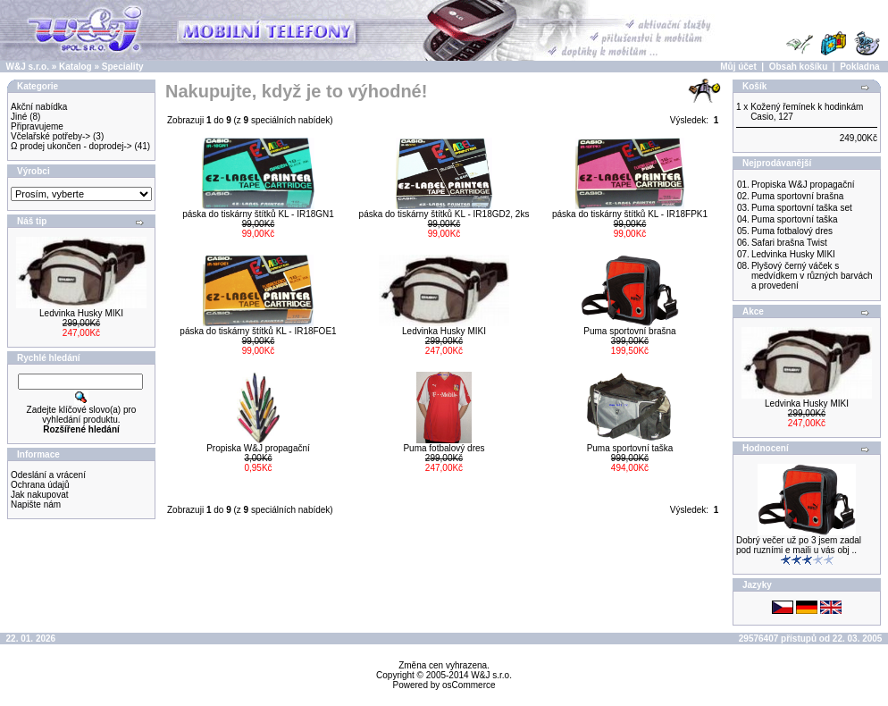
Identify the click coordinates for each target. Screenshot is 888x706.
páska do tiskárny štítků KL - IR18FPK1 (630, 214)
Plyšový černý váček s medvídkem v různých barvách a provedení (812, 275)
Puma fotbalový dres (443, 448)
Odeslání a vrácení (48, 475)
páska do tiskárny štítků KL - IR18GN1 (258, 214)
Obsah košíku (798, 66)
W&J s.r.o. (27, 66)
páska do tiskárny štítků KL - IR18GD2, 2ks (444, 214)
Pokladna (859, 66)
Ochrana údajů (40, 485)
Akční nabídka (39, 107)
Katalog (75, 66)
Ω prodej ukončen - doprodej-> (71, 146)
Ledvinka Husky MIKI (81, 313)
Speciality (123, 66)
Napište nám (36, 504)
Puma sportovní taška (630, 448)
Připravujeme (37, 126)
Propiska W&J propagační (258, 448)
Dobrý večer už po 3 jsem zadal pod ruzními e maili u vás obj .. (798, 545)
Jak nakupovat (40, 495)
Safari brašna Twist (789, 243)
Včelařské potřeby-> (50, 136)
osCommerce (468, 685)
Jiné (19, 117)
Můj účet (738, 66)
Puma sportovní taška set (801, 208)
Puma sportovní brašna (629, 331)
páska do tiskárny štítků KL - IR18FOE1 (258, 331)
